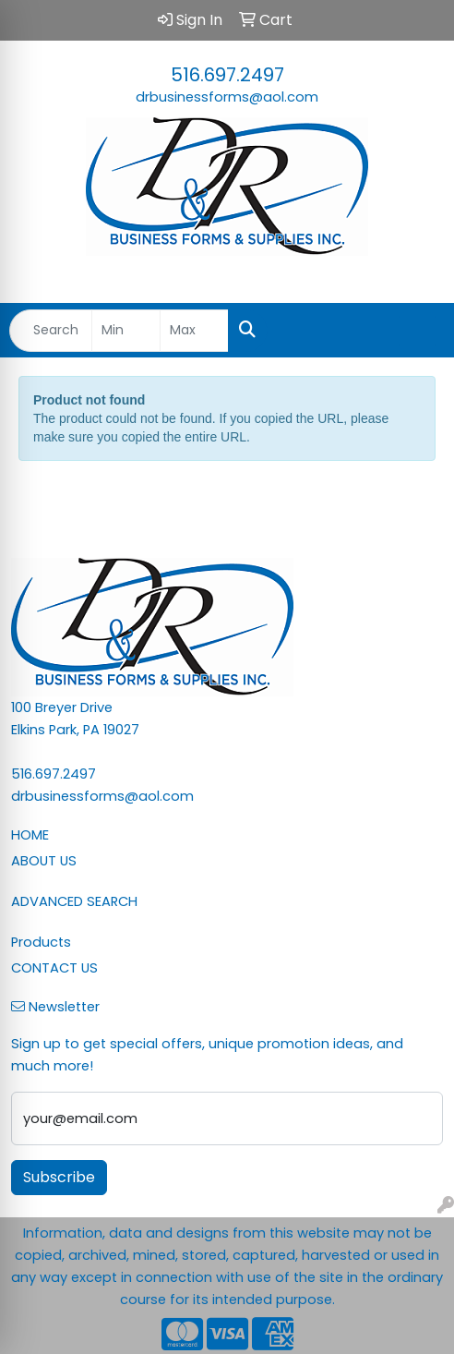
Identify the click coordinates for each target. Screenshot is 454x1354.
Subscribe (59, 1177)
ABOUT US (44, 861)
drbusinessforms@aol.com (227, 97)
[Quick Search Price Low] (126, 330)
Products (41, 942)
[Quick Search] (50, 330)
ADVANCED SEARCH (74, 901)
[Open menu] (417, 330)
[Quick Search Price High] (194, 330)
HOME (30, 835)
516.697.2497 (227, 75)
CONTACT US (54, 968)
